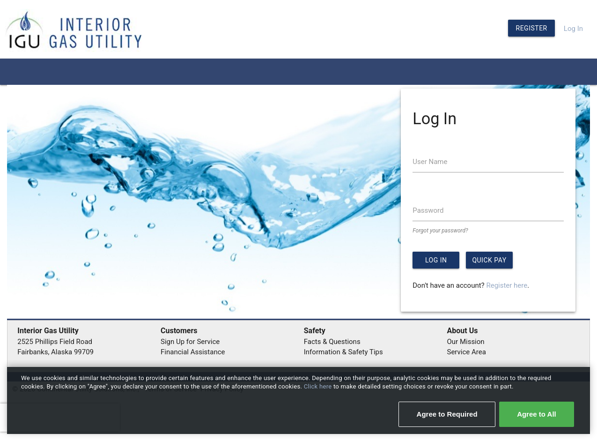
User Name (430, 161)
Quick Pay (489, 260)
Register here (506, 285)
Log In (573, 28)
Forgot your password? (440, 230)
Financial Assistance (193, 352)
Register (531, 28)
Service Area (466, 352)
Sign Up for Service (190, 341)
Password (428, 210)
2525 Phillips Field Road (54, 341)
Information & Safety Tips (343, 352)
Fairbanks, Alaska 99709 (55, 352)
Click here (318, 386)
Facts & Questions (332, 341)
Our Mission (466, 341)
